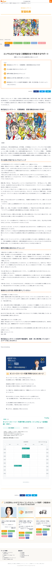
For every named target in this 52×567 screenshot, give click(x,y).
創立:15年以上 (34, 43)
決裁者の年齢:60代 (42, 43)
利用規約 (18, 563)
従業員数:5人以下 (21, 532)
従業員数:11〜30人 (8, 43)
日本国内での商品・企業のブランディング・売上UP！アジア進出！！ (26, 522)
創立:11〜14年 (10, 533)
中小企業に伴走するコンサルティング (16, 69)
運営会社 (9, 563)
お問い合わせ (41, 563)
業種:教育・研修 (27, 43)
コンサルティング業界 (8, 3)
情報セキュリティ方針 (34, 563)
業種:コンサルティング (18, 43)
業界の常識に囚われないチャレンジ (16, 73)
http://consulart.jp (5, 347)
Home (2, 3)
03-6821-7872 (26, 1)
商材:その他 (10, 536)
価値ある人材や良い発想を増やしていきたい (18, 78)
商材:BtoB (7, 45)
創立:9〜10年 (27, 535)
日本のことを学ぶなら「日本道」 (43, 521)
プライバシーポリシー (25, 563)
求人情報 (13, 563)
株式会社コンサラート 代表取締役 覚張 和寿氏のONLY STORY (23, 65)
